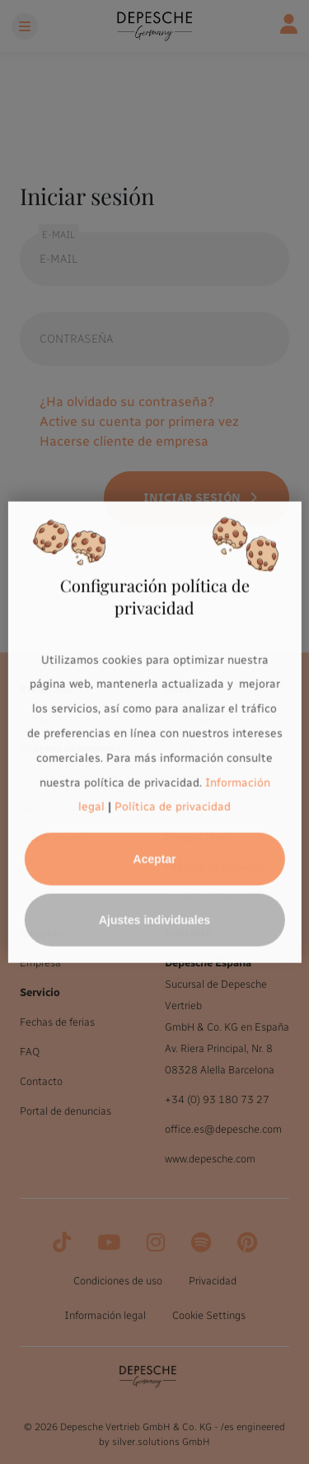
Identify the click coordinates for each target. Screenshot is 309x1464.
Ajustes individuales (154, 920)
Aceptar (154, 859)
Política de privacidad (173, 807)
